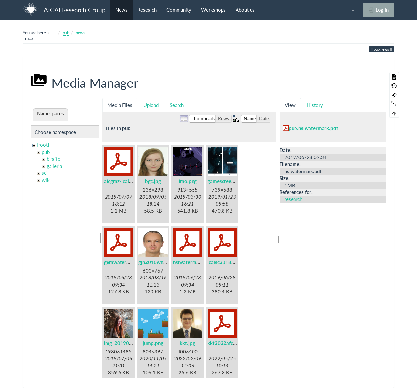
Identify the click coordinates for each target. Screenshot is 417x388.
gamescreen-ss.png (229, 181)
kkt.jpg (187, 343)
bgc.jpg (153, 181)
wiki (46, 180)
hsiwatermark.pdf (192, 262)
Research (147, 10)
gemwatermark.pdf (125, 262)
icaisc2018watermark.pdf (236, 262)
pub (66, 32)
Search (177, 105)
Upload (151, 105)
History (315, 105)
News (121, 10)
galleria (54, 166)
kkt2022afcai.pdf (227, 343)
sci (45, 173)
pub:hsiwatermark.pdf (313, 128)
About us (245, 10)
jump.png (153, 343)
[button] (349, 10)
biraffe (53, 159)
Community (178, 10)
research (293, 199)
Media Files (120, 105)
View (290, 105)
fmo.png (188, 181)
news (80, 32)
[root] (43, 145)
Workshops (213, 10)
